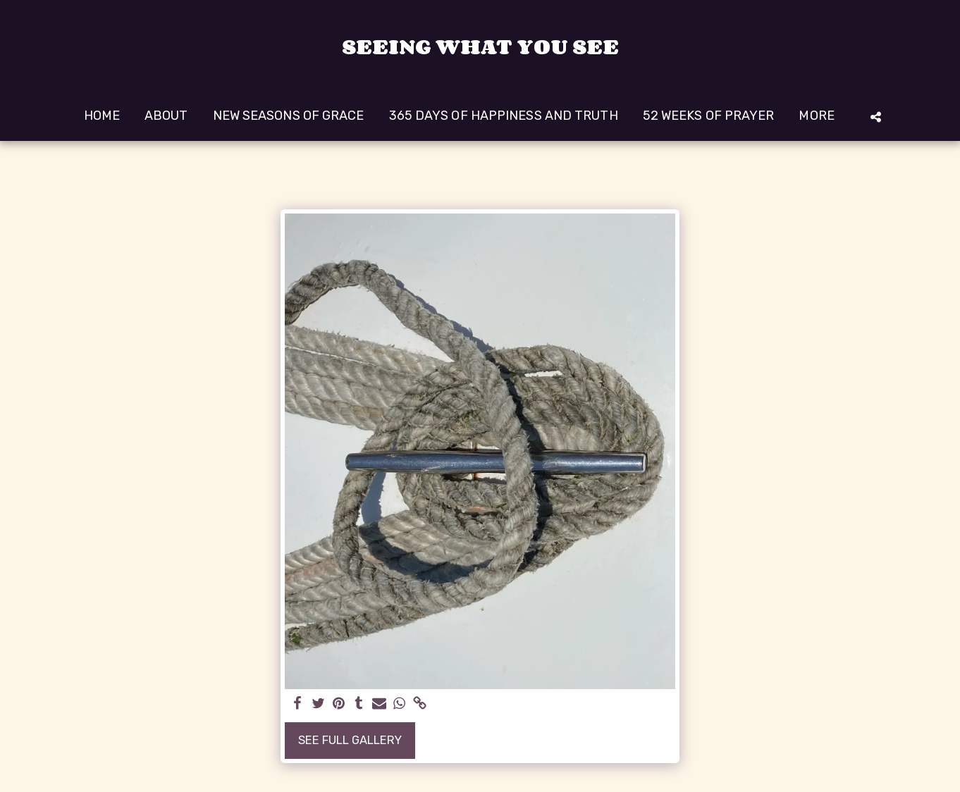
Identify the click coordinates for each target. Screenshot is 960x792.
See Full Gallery (350, 740)
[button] (875, 116)
